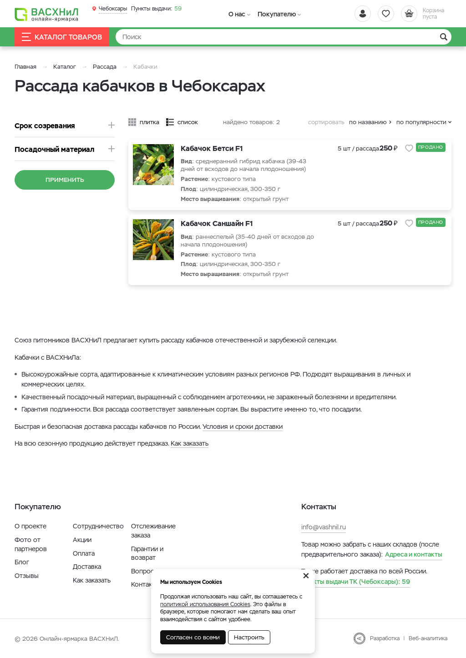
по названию (368, 122)
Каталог (64, 66)
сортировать (326, 122)
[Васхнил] (46, 14)
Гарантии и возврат (147, 553)
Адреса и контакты (413, 554)
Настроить (249, 637)
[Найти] (283, 37)
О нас (236, 14)
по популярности (421, 122)
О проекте (30, 526)
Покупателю (275, 14)
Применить (65, 180)
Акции (82, 540)
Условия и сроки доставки (243, 426)
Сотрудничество (98, 526)
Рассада (104, 66)
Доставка (87, 567)
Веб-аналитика (428, 638)
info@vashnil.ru (323, 527)
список (187, 122)
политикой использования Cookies (205, 604)
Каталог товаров (62, 37)
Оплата (84, 553)
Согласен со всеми (193, 637)
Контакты (145, 584)
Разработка (385, 638)
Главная (25, 66)
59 (156, 8)
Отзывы (27, 576)
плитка (149, 122)
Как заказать (189, 443)
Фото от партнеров (31, 544)
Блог (22, 562)
